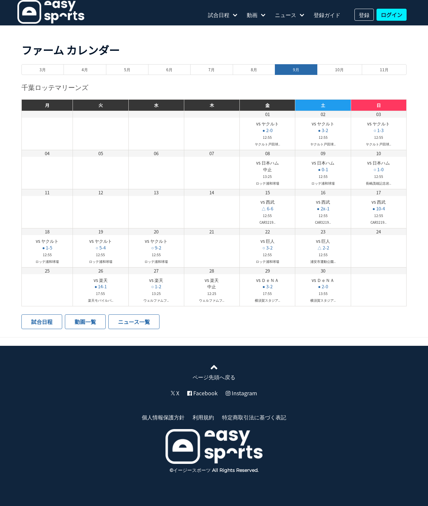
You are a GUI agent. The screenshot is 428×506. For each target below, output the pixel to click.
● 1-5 (47, 247)
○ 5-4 (101, 247)
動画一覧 (85, 322)
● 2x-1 (323, 208)
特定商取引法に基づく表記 (254, 417)
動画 (252, 15)
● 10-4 (378, 208)
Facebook (202, 393)
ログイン (391, 15)
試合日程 (218, 15)
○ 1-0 (378, 169)
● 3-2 (323, 130)
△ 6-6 (267, 208)
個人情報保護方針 (163, 417)
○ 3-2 (267, 247)
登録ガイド (327, 15)
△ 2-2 (323, 247)
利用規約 (203, 417)
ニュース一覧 (134, 322)
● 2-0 (267, 130)
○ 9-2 (156, 247)
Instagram (241, 393)
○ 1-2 (156, 286)
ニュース (285, 15)
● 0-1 (323, 169)
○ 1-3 (378, 130)
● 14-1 (100, 286)
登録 (364, 15)
